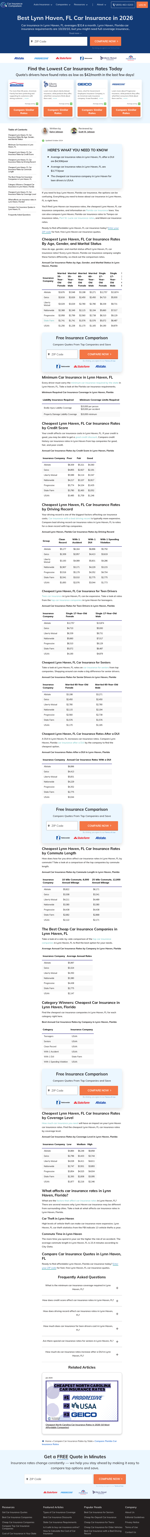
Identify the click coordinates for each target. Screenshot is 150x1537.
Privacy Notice (132, 1522)
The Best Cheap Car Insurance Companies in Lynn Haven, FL (20, 178)
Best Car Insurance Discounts (57, 1517)
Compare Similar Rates (24, 111)
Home (48, 1441)
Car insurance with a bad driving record (70, 518)
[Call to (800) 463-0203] (123, 5)
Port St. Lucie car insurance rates (76, 218)
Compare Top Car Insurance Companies (15, 1527)
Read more (74, 33)
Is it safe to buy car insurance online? (61, 1527)
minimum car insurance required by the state (94, 382)
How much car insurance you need (60, 1123)
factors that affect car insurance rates (77, 1200)
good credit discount (86, 437)
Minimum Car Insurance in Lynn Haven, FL (20, 146)
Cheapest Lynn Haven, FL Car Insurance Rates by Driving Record (22, 161)
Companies (63, 4)
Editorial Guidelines (134, 1517)
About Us (129, 1512)
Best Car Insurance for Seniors (98, 1512)
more (27, 98)
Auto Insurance (43, 4)
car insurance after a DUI (71, 742)
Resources (80, 4)
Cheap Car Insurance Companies (18, 1522)
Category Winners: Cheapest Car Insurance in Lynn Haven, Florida (21, 186)
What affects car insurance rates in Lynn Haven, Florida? (22, 201)
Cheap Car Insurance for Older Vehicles (103, 1527)
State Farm (49, 320)
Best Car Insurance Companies (17, 1517)
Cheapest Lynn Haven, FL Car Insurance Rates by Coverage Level (22, 193)
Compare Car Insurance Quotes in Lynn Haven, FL (21, 208)
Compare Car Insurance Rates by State (73, 1441)
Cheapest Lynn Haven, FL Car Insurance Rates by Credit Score (21, 153)
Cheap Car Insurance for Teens (99, 1522)
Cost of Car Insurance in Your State (19, 1533)
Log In (142, 5)
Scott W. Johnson (87, 132)
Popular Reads (93, 1507)
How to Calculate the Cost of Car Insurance (59, 1532)
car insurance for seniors (96, 667)
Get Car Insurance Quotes (14, 1512)
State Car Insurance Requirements (59, 1522)
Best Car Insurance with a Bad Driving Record (102, 1532)
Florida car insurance (97, 210)
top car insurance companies (66, 600)
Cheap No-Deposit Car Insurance (100, 1517)
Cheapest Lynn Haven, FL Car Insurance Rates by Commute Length (20, 169)
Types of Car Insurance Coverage (59, 1512)
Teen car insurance (52, 596)
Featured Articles (53, 1507)
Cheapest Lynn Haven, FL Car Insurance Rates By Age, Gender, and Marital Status (21, 137)
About (101, 4)
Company (131, 1507)
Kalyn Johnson (56, 132)
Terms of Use (115, 48)
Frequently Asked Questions (19, 215)
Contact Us (130, 1532)
